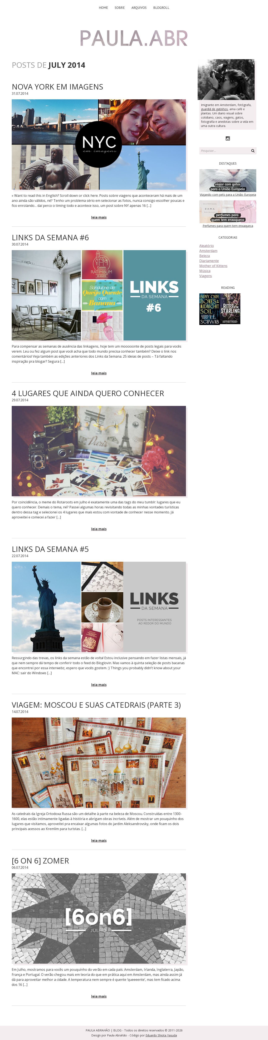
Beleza (204, 255)
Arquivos (139, 7)
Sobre (120, 7)
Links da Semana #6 (50, 237)
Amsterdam (208, 250)
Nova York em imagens (57, 87)
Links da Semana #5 (50, 549)
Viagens (205, 276)
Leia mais (99, 217)
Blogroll (161, 7)
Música (204, 271)
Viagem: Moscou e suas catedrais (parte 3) (96, 705)
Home (103, 7)
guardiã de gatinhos (214, 109)
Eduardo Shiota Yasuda (161, 1035)
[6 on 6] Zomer (40, 861)
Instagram (228, 138)
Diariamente (209, 260)
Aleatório (206, 245)
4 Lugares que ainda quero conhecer (88, 393)
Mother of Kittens (213, 266)
